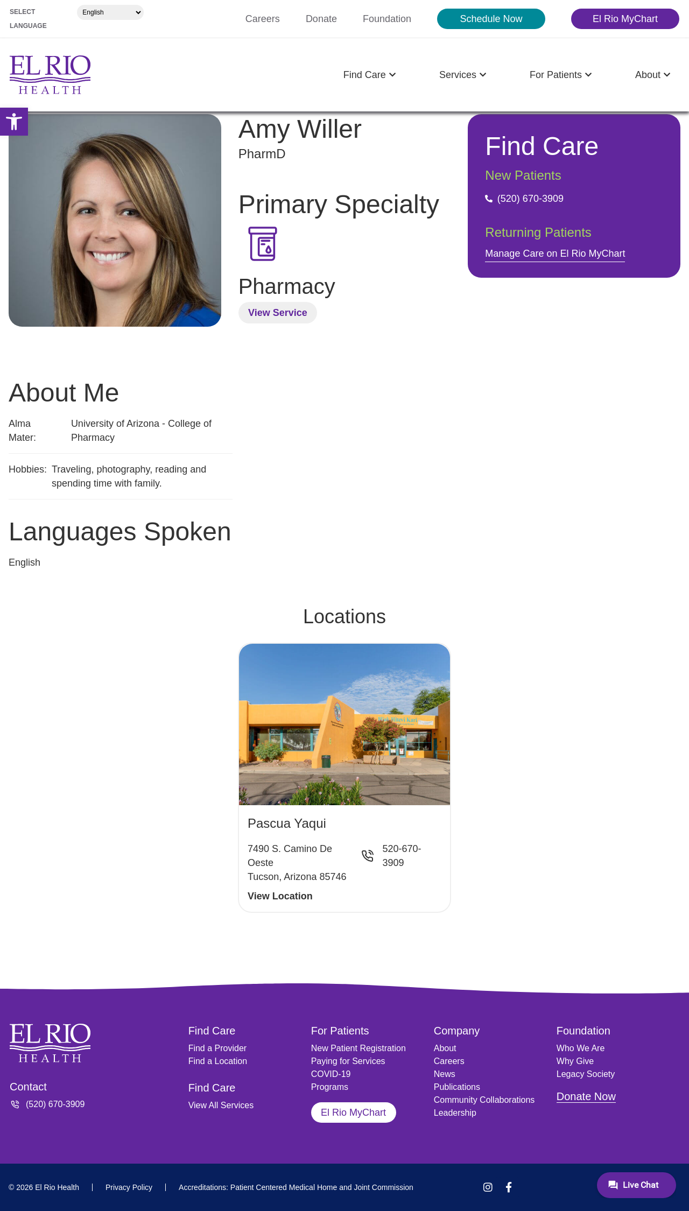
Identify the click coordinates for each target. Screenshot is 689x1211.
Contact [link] (28, 1087)
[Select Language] (110, 12)
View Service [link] (277, 312)
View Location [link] (280, 896)
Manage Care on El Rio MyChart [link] (555, 253)
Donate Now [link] (586, 1096)
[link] (14, 122)
